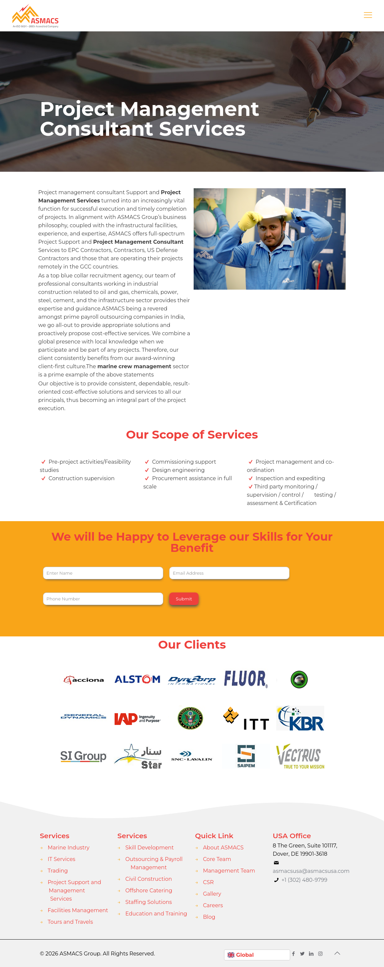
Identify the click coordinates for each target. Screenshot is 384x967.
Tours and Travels (70, 922)
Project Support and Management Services (74, 890)
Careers (213, 905)
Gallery (212, 894)
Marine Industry (69, 847)
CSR (208, 882)
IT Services (61, 859)
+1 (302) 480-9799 (303, 880)
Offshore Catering (148, 890)
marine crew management (134, 366)
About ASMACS (223, 847)
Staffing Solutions (148, 902)
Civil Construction (148, 879)
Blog (209, 917)
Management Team (229, 871)
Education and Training (156, 914)
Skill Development (149, 847)
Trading (58, 871)
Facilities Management (78, 910)
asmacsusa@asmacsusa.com (311, 871)
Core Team (217, 859)
